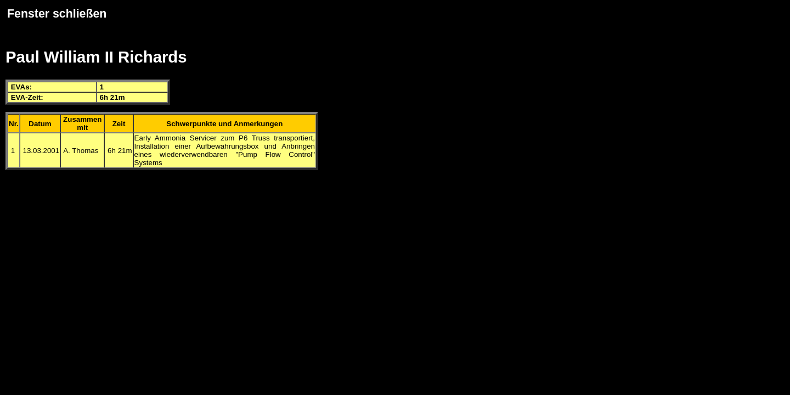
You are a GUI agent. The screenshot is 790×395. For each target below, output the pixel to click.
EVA (18, 87)
